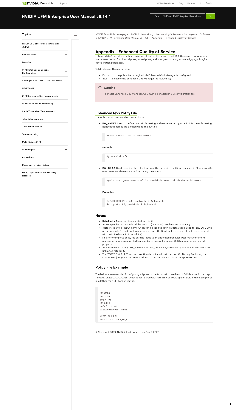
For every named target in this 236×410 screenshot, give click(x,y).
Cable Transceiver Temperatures (38, 111)
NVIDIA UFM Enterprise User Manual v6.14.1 (123, 37)
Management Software (197, 34)
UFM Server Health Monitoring (37, 103)
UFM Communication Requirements (40, 96)
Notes (100, 215)
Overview (26, 62)
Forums (190, 3)
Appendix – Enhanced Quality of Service (174, 37)
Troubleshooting (30, 134)
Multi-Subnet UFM (31, 142)
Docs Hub (46, 3)
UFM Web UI (28, 88)
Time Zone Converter (32, 126)
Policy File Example (111, 267)
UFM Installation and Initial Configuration (35, 71)
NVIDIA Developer (165, 3)
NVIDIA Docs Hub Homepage (111, 34)
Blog (180, 3)
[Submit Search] (210, 16)
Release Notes (29, 54)
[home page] (30, 3)
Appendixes (28, 157)
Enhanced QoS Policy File (116, 113)
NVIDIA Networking (142, 34)
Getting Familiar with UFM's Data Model (42, 80)
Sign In (208, 3)
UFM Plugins (28, 149)
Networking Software (168, 34)
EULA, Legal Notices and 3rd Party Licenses (39, 174)
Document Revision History (35, 165)
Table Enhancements (32, 119)
